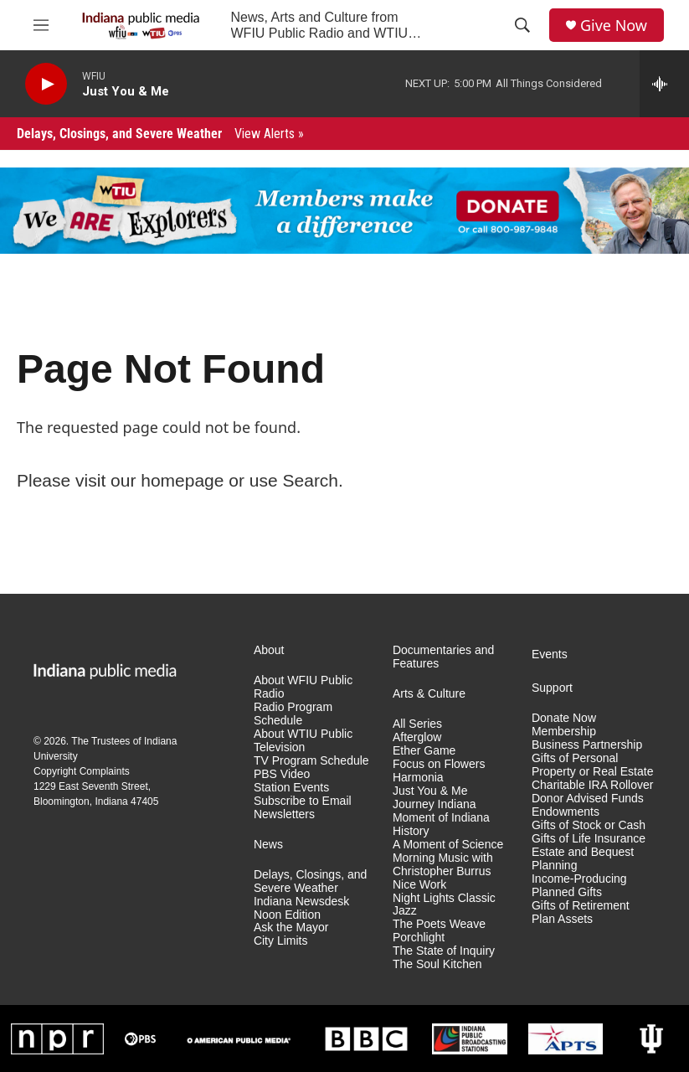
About (269, 650)
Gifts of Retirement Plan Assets (581, 912)
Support (552, 688)
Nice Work (419, 885)
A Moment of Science (448, 844)
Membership (564, 731)
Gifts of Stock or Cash (588, 825)
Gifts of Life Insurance (588, 838)
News (268, 844)
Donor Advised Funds (588, 798)
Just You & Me (430, 791)
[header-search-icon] (522, 25)
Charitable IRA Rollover (593, 785)
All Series (417, 724)
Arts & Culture (429, 694)
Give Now (613, 25)
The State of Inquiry (444, 951)
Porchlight (419, 937)
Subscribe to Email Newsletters (303, 808)
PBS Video (282, 774)
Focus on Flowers (439, 764)
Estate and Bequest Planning (583, 859)
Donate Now (564, 718)
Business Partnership (587, 745)
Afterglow (417, 737)
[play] (46, 84)
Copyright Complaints (81, 771)
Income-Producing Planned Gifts (579, 886)
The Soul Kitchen (437, 964)
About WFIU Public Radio (303, 687)
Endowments (565, 812)
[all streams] (664, 83)
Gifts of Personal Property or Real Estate (593, 765)
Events (550, 654)
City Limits (281, 941)
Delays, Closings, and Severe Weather (160, 134)
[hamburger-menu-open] (41, 25)
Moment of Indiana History (441, 825)
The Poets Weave (439, 924)
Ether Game (424, 751)
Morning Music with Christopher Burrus (443, 865)
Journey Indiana (434, 804)
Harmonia (418, 777)
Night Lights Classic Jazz (444, 905)
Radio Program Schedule (293, 714)
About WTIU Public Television (303, 741)
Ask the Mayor (291, 927)
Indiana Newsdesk (301, 901)
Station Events (291, 787)
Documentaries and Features (443, 657)
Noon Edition (287, 915)
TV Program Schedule (311, 761)
